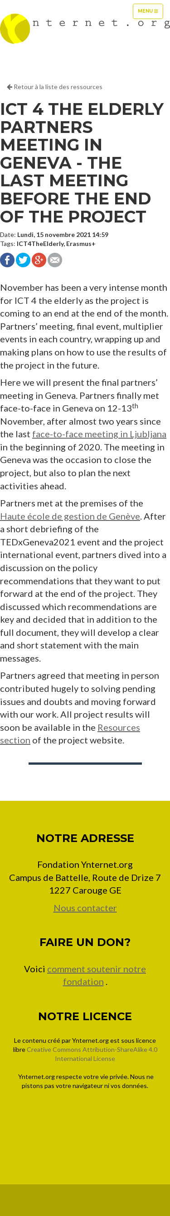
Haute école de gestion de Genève (70, 516)
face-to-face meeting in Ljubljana (99, 433)
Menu (150, 13)
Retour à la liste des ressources (54, 86)
